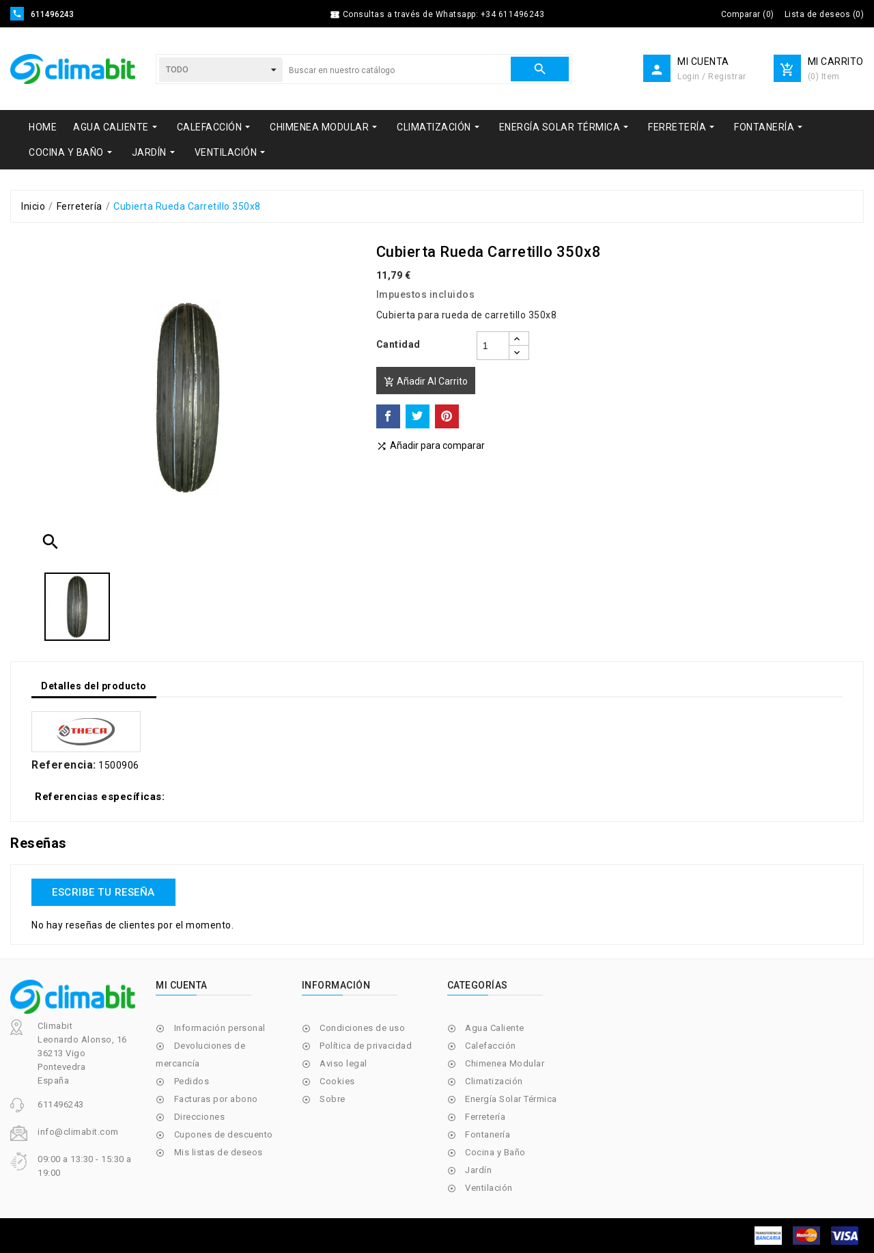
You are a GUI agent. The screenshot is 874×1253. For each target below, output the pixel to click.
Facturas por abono (216, 1099)
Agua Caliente (494, 1028)
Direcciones (199, 1117)
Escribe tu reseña (103, 892)
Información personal (220, 1028)
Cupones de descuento (223, 1134)
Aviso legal (343, 1063)
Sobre (333, 1099)
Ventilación (489, 1188)
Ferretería (485, 1117)
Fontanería (487, 1134)
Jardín (478, 1170)
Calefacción (490, 1046)
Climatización (494, 1081)
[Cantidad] (493, 345)
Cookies (337, 1081)
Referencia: (63, 765)
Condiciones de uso (362, 1028)
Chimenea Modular (504, 1063)
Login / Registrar (711, 76)
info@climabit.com (78, 1132)
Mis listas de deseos (218, 1152)
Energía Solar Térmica (511, 1099)
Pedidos (192, 1081)
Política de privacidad (366, 1046)
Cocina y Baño (495, 1152)
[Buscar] (396, 70)
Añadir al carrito (426, 381)
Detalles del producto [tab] (94, 685)
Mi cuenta (182, 985)
